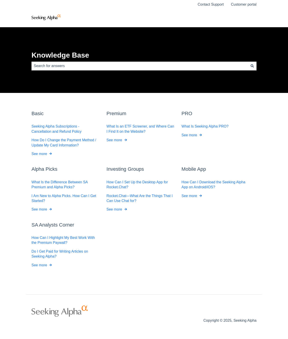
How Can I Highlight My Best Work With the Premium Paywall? (63, 240)
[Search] (252, 66)
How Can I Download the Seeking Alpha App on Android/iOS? (213, 184)
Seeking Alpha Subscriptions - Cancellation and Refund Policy (56, 128)
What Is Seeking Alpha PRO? (205, 126)
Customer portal (243, 4)
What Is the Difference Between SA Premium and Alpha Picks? (60, 184)
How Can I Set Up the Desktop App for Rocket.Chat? (137, 184)
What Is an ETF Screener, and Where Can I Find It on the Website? (140, 128)
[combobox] (140, 66)
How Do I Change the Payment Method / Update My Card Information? (64, 142)
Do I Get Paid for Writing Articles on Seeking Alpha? (60, 253)
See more (39, 154)
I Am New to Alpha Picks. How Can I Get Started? (64, 198)
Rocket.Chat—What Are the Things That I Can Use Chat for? (139, 198)
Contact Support (211, 4)
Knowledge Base (60, 55)
